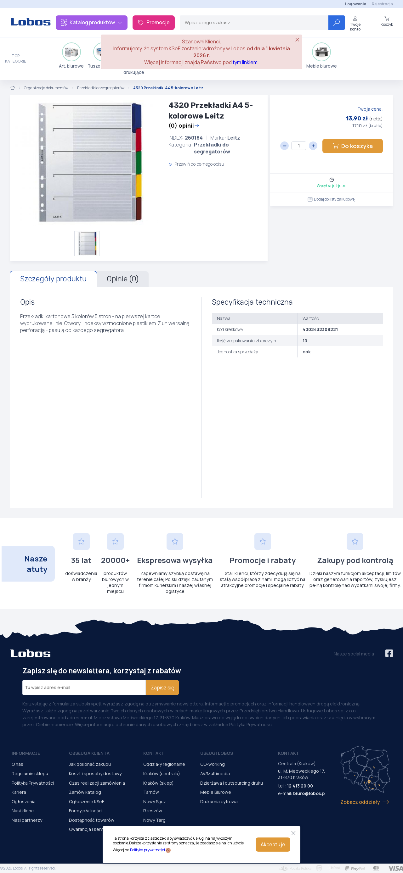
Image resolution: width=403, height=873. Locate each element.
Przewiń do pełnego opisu (196, 164)
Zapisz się (162, 687)
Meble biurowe (321, 55)
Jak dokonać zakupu (90, 764)
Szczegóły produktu (53, 278)
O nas (17, 764)
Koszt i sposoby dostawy (95, 773)
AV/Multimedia (215, 773)
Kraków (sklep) (158, 783)
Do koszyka (352, 146)
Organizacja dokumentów (46, 88)
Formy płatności (85, 811)
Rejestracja (382, 4)
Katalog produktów (91, 22)
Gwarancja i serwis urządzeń (98, 829)
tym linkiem (245, 62)
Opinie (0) (123, 278)
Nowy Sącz (154, 801)
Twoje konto (355, 23)
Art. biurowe (71, 55)
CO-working (212, 764)
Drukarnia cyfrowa (219, 801)
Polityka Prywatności (33, 783)
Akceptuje (273, 844)
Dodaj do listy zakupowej (331, 199)
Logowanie (355, 4)
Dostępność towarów (91, 820)
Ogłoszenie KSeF (86, 801)
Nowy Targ (154, 820)
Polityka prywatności (147, 850)
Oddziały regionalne (164, 764)
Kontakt (153, 753)
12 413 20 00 (300, 786)
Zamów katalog (85, 792)
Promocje (154, 22)
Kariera (19, 792)
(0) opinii (183, 125)
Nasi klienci (23, 811)
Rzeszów (152, 811)
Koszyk (387, 21)
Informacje (26, 753)
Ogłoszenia (24, 801)
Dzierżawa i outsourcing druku (231, 783)
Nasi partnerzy (27, 820)
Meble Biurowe (215, 792)
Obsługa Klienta (89, 753)
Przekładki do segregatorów (100, 88)
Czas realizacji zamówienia (97, 783)
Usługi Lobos (216, 753)
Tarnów (151, 792)
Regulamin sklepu (30, 773)
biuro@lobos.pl (309, 793)
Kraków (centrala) (161, 773)
